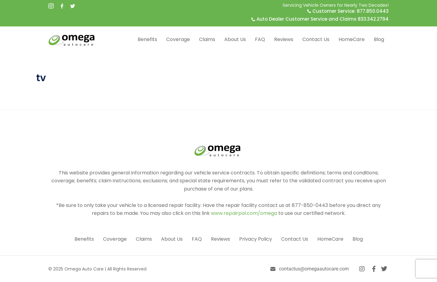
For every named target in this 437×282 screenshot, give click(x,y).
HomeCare (352, 39)
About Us (235, 39)
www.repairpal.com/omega (244, 213)
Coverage (178, 39)
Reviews (283, 39)
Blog (379, 39)
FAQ (260, 39)
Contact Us (315, 39)
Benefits (147, 39)
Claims (207, 39)
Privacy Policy (255, 239)
